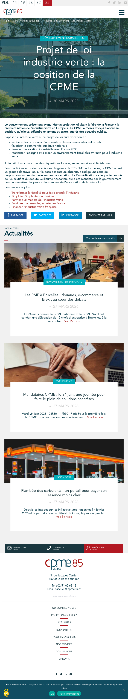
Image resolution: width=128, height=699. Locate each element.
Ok (52, 693)
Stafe (73, 596)
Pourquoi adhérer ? (64, 615)
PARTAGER (15, 215)
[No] (123, 689)
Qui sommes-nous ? (64, 608)
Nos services (64, 644)
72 (38, 3)
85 (47, 3)
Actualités (64, 622)
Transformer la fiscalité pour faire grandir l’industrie (45, 192)
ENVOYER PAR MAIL (100, 215)
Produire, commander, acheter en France (38, 203)
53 (30, 3)
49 (23, 3)
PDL (5, 3)
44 (15, 3)
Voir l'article (72, 321)
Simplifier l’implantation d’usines (32, 196)
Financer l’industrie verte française (34, 207)
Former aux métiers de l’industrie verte (37, 199)
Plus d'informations (69, 693)
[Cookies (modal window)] (6, 693)
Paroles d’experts (64, 637)
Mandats (64, 659)
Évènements (64, 630)
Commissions (64, 652)
